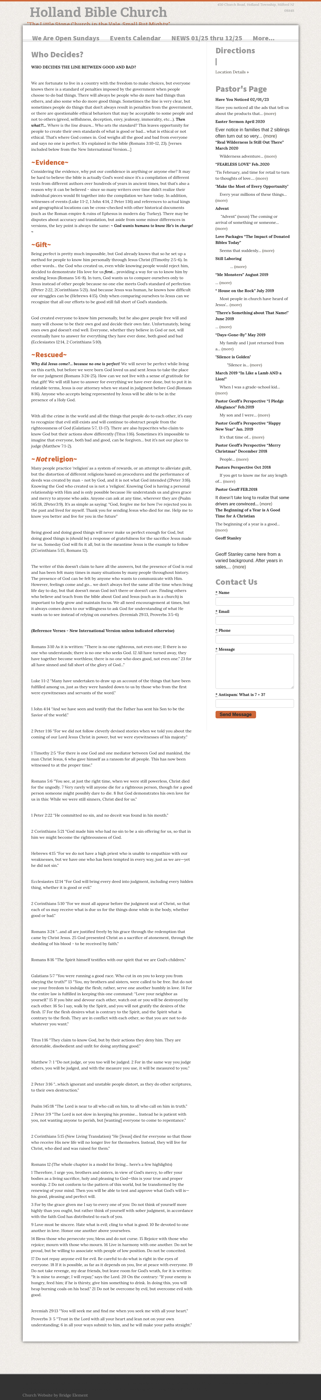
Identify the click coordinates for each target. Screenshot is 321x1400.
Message (225, 649)
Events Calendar (135, 38)
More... (264, 38)
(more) (270, 113)
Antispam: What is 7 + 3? (241, 694)
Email (223, 611)
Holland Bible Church (98, 12)
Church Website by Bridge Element (55, 1395)
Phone (223, 630)
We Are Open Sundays (65, 38)
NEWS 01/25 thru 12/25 (206, 38)
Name (223, 592)
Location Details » (232, 72)
